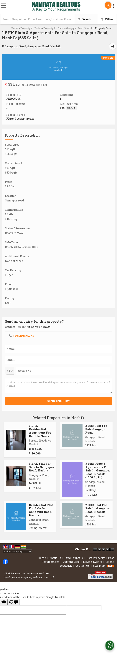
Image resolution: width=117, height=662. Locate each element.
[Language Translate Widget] (17, 551)
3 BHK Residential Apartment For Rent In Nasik (40, 431)
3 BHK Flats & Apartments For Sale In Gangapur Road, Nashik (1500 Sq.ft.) (98, 470)
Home (14, 28)
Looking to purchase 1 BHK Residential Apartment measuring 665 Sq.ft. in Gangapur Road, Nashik (58, 385)
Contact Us (82, 565)
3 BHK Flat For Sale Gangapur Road (96, 429)
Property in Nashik (31, 28)
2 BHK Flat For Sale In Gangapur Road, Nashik (98, 508)
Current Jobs (71, 561)
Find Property (74, 558)
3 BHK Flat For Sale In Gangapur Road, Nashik (41, 467)
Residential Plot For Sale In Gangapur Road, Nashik (41, 510)
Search (84, 19)
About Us (55, 558)
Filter (107, 19)
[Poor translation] (13, 602)
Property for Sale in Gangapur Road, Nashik (68, 28)
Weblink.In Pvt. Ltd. (44, 577)
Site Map (99, 565)
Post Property (96, 558)
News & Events (92, 561)
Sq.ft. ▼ (71, 107)
